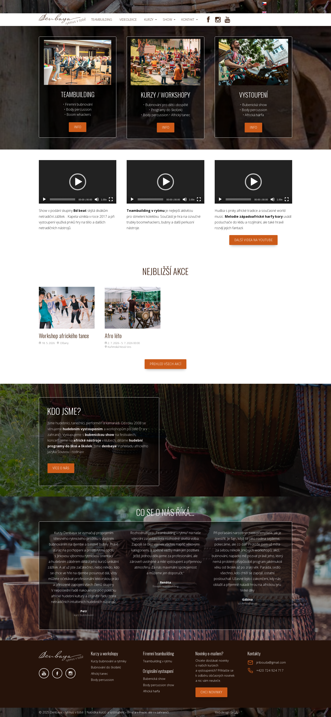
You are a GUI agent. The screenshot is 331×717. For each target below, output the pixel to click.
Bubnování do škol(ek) (106, 667)
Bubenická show (154, 679)
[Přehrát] (44, 199)
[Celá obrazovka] (111, 199)
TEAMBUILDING (101, 19)
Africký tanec (99, 674)
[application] (77, 182)
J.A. (236, 712)
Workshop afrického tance (64, 335)
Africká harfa (151, 691)
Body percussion (102, 680)
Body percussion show (158, 685)
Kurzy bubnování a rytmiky (108, 661)
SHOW (167, 19)
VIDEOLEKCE (128, 19)
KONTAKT (187, 19)
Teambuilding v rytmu (157, 661)
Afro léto (113, 335)
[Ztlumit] (97, 199)
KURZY (148, 19)
